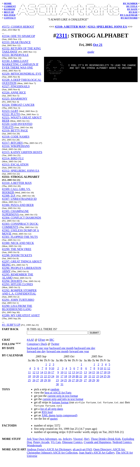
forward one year (79, 354)
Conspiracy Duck (37, 346)
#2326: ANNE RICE (14, 95)
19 (33, 379)
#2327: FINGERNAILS (16, 89)
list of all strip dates (51, 411)
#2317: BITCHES (12, 145)
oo (59, 441)
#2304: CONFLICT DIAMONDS (21, 220)
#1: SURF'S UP (11, 327)
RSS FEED (9, 15)
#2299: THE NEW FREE (16, 251)
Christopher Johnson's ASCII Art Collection (52, 455)
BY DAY (133, 12)
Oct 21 (97, 47)
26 (33, 383)
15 (45, 375)
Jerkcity (67, 441)
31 (61, 387)
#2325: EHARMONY (14, 101)
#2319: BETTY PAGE (15, 133)
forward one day (36, 354)
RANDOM (9, 9)
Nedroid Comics (121, 444)
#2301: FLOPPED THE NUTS (20, 239)
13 (37, 375)
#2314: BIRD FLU (13, 161)
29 (45, 383)
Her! (86, 441)
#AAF (30, 342)
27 (37, 383)
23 (49, 379)
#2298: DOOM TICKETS (17, 258)
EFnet (41, 342)
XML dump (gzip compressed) (59, 418)
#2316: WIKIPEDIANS (16, 148)
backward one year (38, 350)
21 (41, 379)
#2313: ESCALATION (15, 167)
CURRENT (10, 6)
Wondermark (34, 448)
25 (29, 383)
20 (37, 379)
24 (52, 379)
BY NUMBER (130, 3)
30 (49, 383)
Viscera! (78, 441)
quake (90, 54)
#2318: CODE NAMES (15, 139)
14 (41, 375)
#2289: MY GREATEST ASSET (21, 318)
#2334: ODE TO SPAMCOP (18, 38)
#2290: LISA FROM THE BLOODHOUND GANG (17, 310)
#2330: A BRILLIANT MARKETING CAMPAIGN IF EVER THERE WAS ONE (20, 67)
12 (33, 375)
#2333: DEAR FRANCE (16, 44)
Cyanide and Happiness (97, 444)
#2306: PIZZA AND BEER (18, 207)
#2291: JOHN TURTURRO (18, 302)
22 (45, 379)
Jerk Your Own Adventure (42, 441)
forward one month (58, 354)
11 (29, 375)
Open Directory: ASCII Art (109, 452)
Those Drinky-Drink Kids (106, 441)
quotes (54, 421)
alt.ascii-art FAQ (82, 452)
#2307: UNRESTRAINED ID (19, 201)
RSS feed (47, 414)
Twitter (55, 346)
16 (49, 375)
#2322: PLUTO (11, 116)
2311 (61, 38)
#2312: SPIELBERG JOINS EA (20, 173)
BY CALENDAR (128, 15)
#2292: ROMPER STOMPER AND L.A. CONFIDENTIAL (19, 295)
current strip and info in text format (63, 401)
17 (52, 375)
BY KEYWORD (129, 17)
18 (29, 379)
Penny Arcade (41, 444)
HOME (8, 3)
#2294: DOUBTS (12, 283)
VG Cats (56, 444)
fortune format (60, 405)
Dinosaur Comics (72, 444)
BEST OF (9, 12)
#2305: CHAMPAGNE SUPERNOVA (15, 215)
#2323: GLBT (10, 113)
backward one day (84, 350)
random (54, 392)
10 (52, 371)
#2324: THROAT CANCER (18, 107)
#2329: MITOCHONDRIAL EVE (21, 76)
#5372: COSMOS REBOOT (18, 29)
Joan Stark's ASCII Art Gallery (97, 455)
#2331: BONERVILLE (15, 57)
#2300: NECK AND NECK (18, 245)
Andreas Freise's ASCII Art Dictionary (49, 452)
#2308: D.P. (9, 198)
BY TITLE (131, 6)
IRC (51, 342)
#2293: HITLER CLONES (17, 286)
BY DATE (132, 9)
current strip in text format (62, 398)
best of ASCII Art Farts (58, 395)
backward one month (61, 350)
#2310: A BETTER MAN (17, 185)
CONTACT (10, 17)
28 (41, 383)
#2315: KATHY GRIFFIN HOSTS (22, 154)
